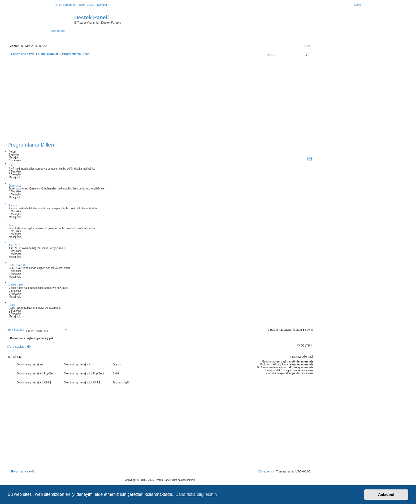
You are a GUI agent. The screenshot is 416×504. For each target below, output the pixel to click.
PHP (11, 165)
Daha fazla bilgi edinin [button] (196, 494)
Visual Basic (16, 285)
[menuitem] (81, 4)
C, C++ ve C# (17, 265)
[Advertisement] (160, 100)
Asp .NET (14, 245)
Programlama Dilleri (30, 145)
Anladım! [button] (386, 494)
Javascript (15, 185)
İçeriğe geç (58, 30)
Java (11, 225)
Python (13, 205)
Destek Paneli (91, 17)
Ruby (12, 304)
